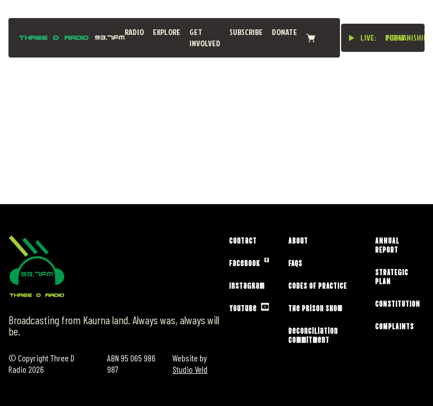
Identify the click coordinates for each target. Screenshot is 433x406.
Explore (166, 32)
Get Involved (204, 37)
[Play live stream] (352, 37)
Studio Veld (190, 369)
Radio (134, 32)
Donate (284, 32)
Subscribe (246, 32)
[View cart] (310, 38)
